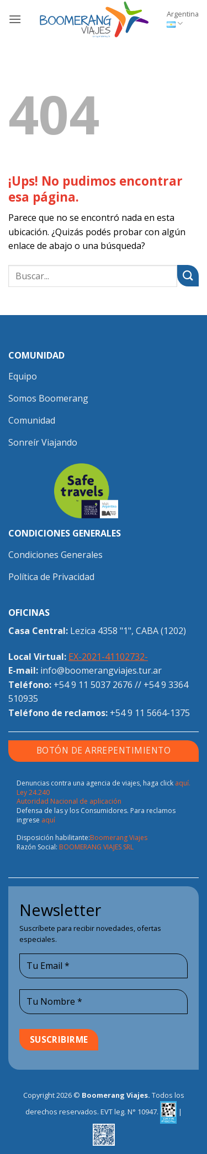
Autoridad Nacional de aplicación (69, 801)
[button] (15, 19)
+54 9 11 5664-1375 (150, 713)
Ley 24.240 (33, 792)
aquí (48, 820)
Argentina (183, 19)
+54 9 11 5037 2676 (93, 685)
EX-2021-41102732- (108, 657)
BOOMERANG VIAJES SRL (96, 847)
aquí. (182, 783)
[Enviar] (188, 275)
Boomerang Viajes (118, 837)
